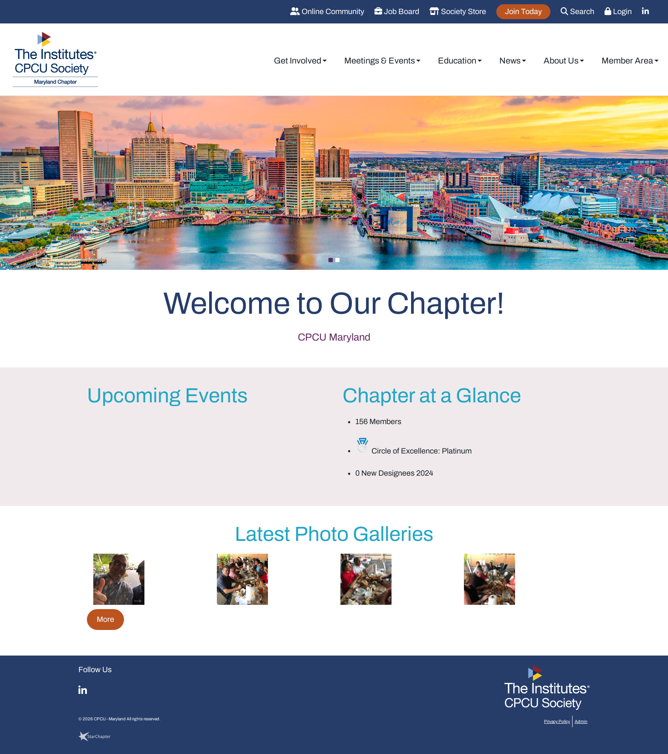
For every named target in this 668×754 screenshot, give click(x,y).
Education (457, 60)
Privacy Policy (557, 721)
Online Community (327, 11)
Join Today (523, 11)
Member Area (627, 60)
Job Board (396, 11)
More (105, 619)
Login (618, 11)
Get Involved (297, 60)
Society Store (457, 11)
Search (577, 11)
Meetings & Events (379, 60)
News (510, 60)
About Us (561, 60)
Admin (581, 721)
